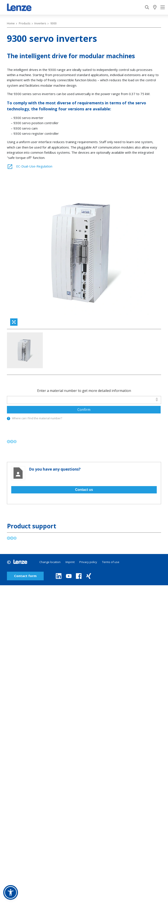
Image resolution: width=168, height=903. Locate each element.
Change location (50, 588)
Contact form (25, 601)
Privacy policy (88, 588)
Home (11, 23)
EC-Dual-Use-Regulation (29, 166)
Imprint (70, 588)
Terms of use (110, 588)
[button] (10, 892)
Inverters (40, 23)
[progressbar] (12, 467)
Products (24, 23)
